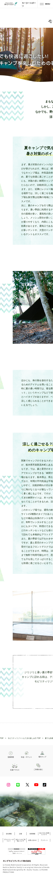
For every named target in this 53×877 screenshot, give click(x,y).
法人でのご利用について (44, 833)
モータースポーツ (29, 4)
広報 (20, 833)
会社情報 (9, 833)
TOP (1, 738)
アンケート (44, 840)
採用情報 (32, 833)
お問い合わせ (32, 840)
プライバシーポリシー (9, 840)
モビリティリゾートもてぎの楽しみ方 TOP (24, 738)
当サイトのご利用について (20, 840)
